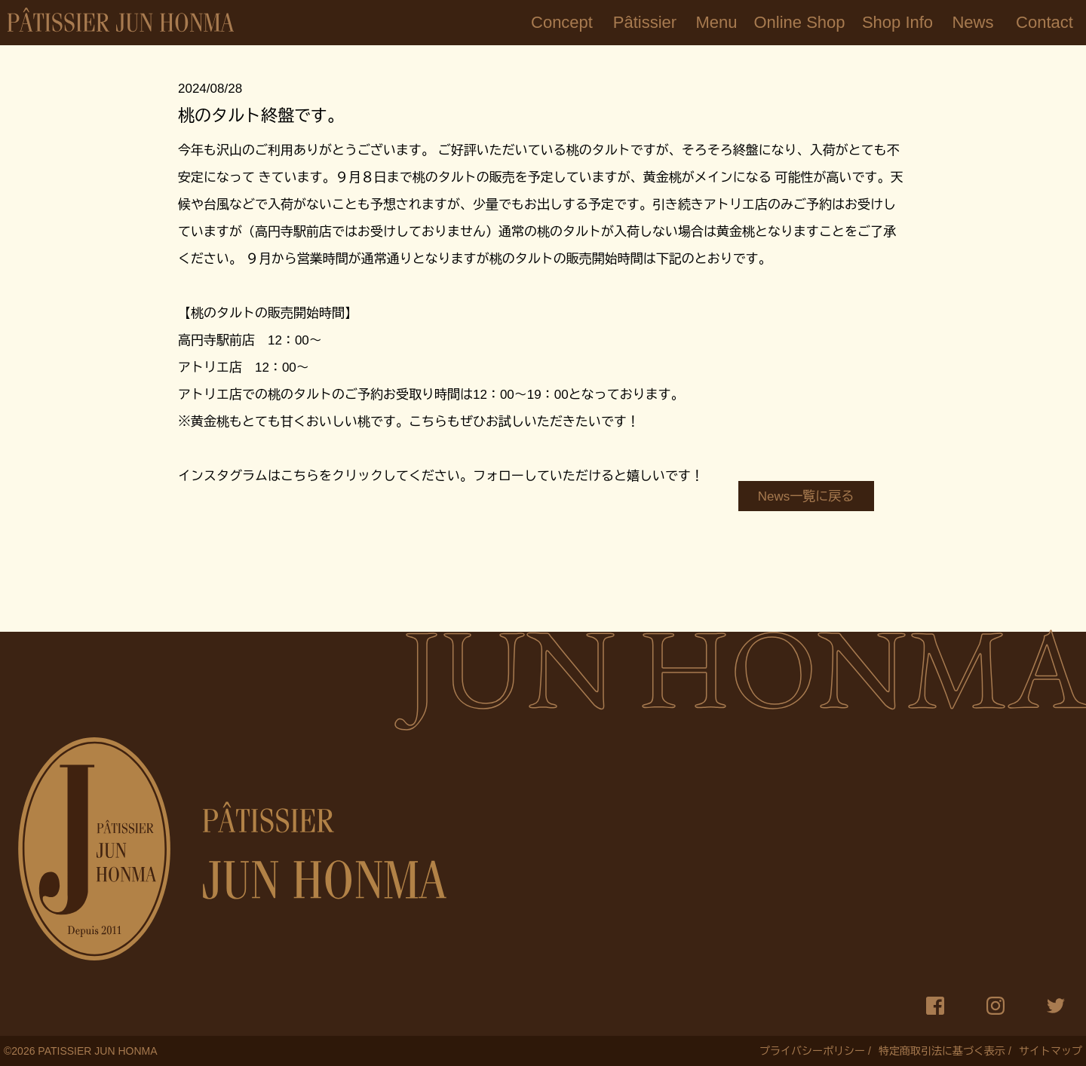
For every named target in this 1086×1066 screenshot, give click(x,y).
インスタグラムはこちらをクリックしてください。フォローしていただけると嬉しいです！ (441, 476)
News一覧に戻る (806, 496)
